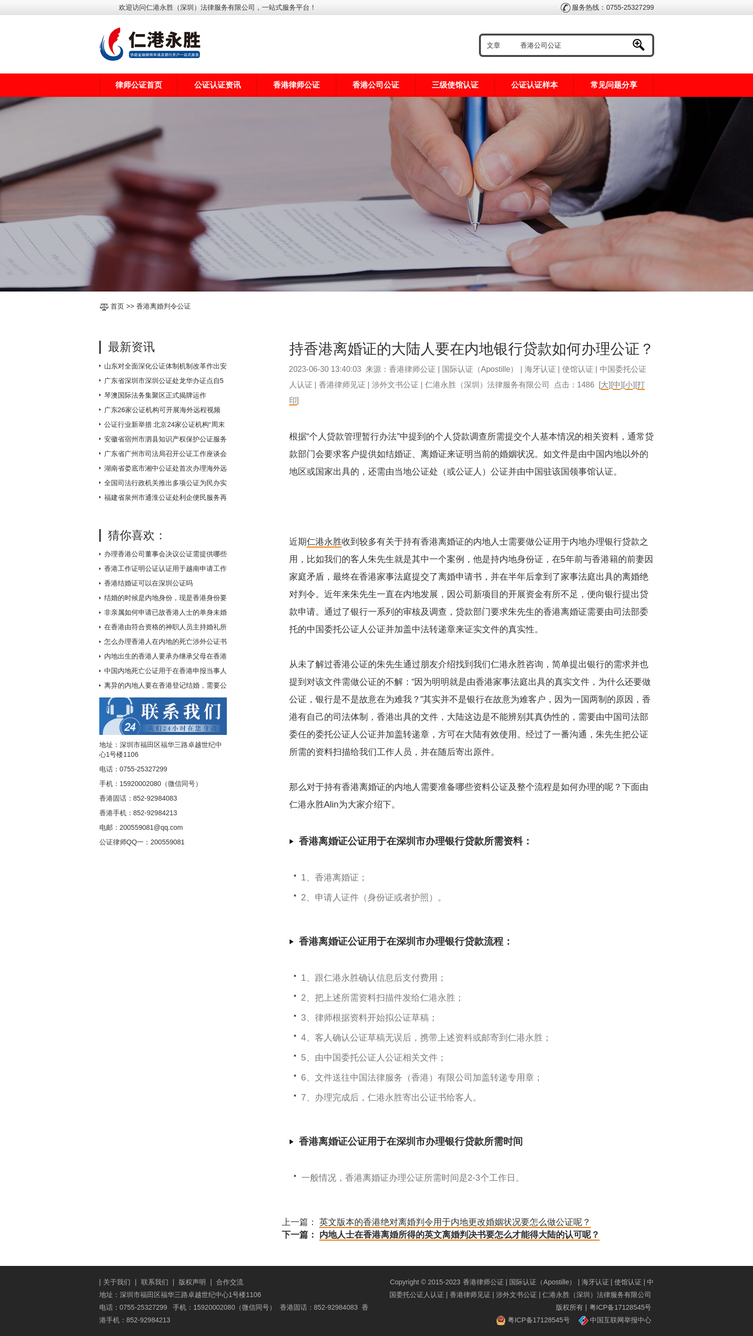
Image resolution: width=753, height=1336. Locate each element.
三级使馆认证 (455, 85)
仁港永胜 (324, 542)
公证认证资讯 (217, 85)
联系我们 (154, 1282)
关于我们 (116, 1282)
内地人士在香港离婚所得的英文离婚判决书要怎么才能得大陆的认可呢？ (459, 1235)
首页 (117, 306)
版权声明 (192, 1282)
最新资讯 (131, 346)
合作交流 (229, 1282)
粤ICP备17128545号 (620, 1307)
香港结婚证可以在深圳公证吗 (148, 583)
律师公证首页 (138, 85)
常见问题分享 (613, 85)
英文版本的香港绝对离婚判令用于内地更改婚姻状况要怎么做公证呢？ (455, 1222)
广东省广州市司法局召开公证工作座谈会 (165, 454)
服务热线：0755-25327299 (607, 7)
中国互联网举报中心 (615, 1320)
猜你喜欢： (137, 535)
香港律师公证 (296, 85)
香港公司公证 (375, 85)
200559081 (167, 842)
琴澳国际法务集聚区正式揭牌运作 (155, 395)
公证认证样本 (534, 85)
